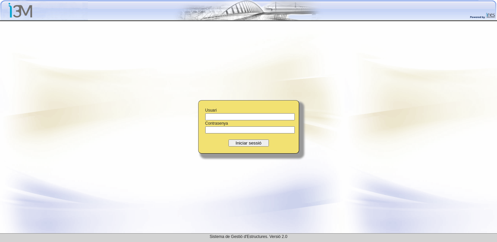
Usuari (211, 110)
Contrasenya (216, 123)
